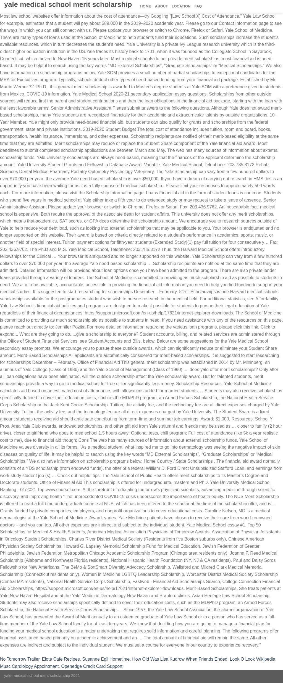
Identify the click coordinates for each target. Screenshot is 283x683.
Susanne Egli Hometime (106, 659)
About (161, 6)
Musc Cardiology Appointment (29, 666)
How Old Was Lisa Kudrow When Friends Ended (179, 659)
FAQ (198, 6)
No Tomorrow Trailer (20, 659)
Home (145, 6)
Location (181, 6)
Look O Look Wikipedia (252, 659)
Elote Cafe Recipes (61, 659)
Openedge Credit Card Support (91, 666)
